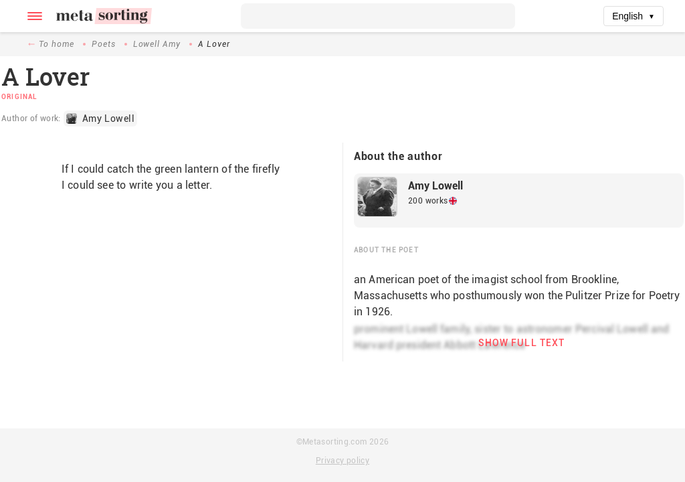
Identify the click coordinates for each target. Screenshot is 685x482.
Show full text (521, 342)
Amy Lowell (435, 185)
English (633, 16)
